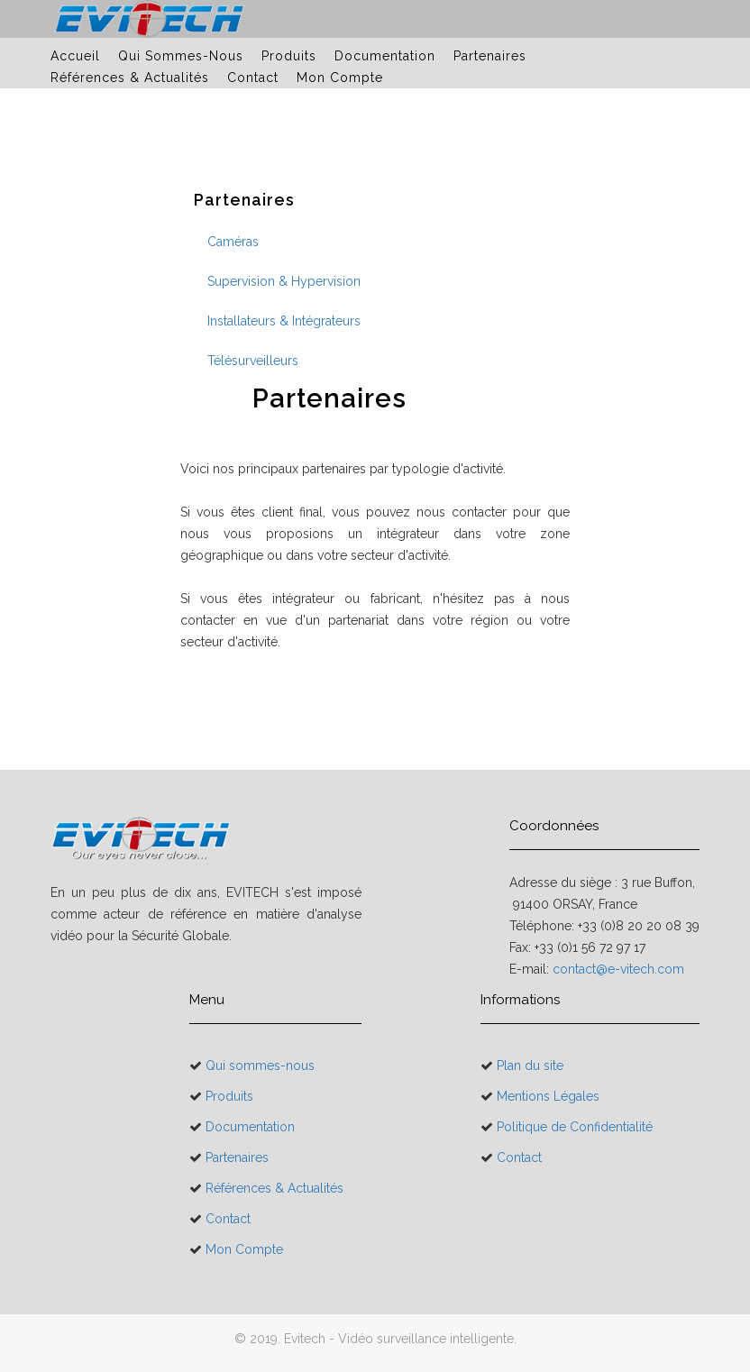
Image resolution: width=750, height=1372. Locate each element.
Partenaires (489, 55)
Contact (253, 77)
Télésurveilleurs (252, 360)
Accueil (75, 55)
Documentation (384, 55)
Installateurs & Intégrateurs (284, 321)
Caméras (233, 241)
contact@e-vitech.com (618, 969)
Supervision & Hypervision (284, 281)
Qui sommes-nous (180, 55)
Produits (288, 55)
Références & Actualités (129, 77)
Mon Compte (340, 77)
